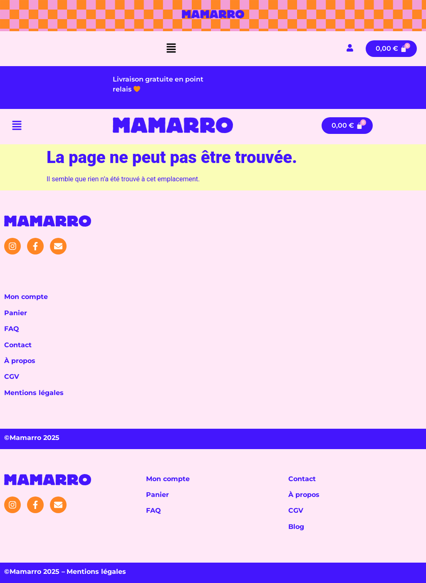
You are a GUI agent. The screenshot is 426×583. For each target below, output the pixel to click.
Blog (296, 527)
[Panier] (391, 48)
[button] (171, 49)
